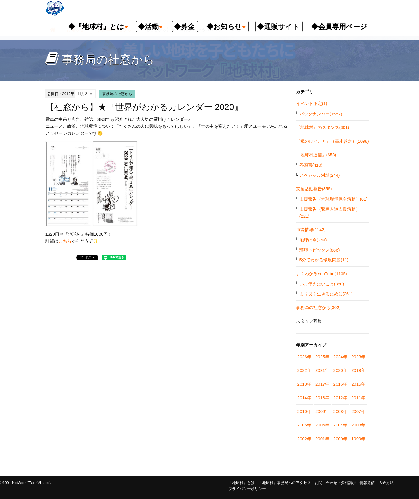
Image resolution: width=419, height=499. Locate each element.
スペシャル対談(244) (319, 175)
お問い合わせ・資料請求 (335, 483)
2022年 (304, 370)
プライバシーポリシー (247, 489)
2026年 (304, 356)
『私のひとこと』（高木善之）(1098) (332, 141)
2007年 (358, 411)
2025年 (322, 356)
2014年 (304, 397)
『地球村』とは (241, 483)
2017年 (322, 384)
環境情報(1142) (311, 229)
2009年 (322, 411)
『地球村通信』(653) (316, 154)
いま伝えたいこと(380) (321, 283)
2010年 (304, 411)
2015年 (358, 384)
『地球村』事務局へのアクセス (284, 483)
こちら (64, 241)
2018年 (304, 384)
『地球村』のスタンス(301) (322, 127)
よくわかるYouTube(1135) (321, 273)
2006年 (304, 424)
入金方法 (386, 483)
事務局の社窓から (117, 94)
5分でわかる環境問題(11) (323, 259)
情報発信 (367, 483)
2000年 (340, 438)
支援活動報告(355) (314, 188)
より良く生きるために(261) (326, 293)
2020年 (340, 370)
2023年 (358, 356)
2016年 (340, 384)
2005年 (322, 424)
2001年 (322, 438)
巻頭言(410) (311, 165)
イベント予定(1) (311, 103)
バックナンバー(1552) (320, 113)
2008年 (340, 411)
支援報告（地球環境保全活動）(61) (333, 199)
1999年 (358, 438)
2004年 (340, 424)
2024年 (340, 356)
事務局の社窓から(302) (318, 307)
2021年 (322, 370)
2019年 (358, 370)
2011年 (358, 397)
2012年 (340, 397)
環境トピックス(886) (319, 249)
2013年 (322, 397)
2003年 (358, 424)
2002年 (304, 438)
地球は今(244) (313, 239)
